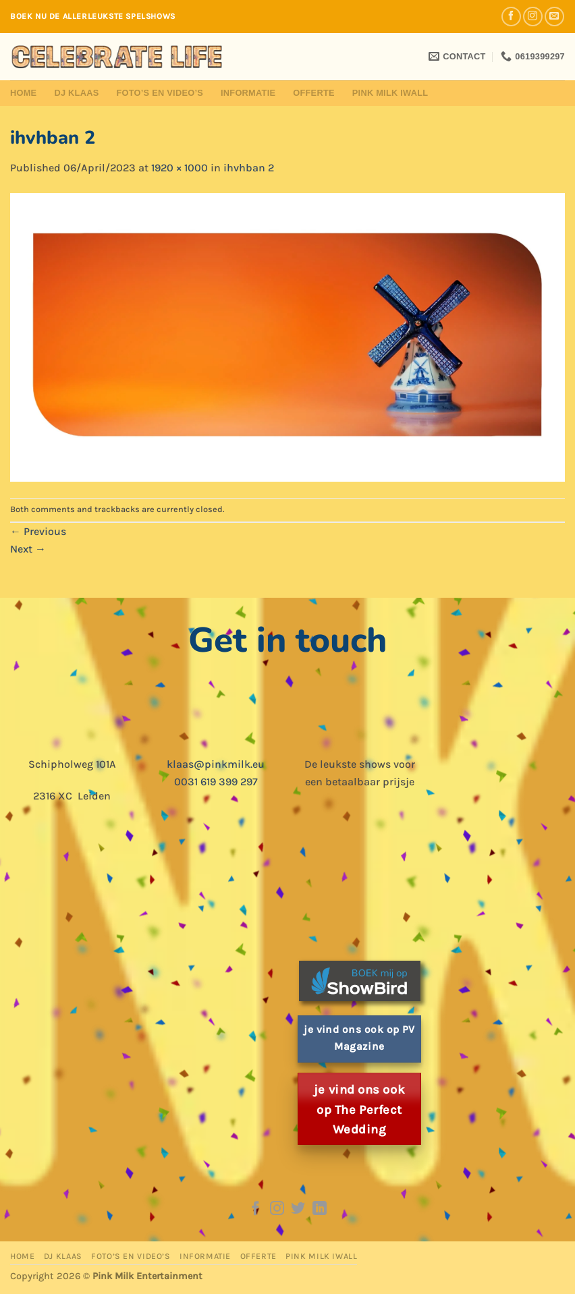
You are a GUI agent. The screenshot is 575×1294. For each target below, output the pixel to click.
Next (28, 548)
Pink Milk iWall (390, 93)
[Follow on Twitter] (298, 1209)
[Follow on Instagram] (533, 16)
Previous (38, 531)
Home (23, 93)
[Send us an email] (554, 16)
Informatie (248, 93)
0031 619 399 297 (216, 781)
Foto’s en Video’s (159, 93)
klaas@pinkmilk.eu (216, 764)
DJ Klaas (76, 93)
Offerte (314, 93)
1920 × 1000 (179, 167)
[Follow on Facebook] (511, 16)
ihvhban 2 (248, 167)
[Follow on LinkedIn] (319, 1209)
